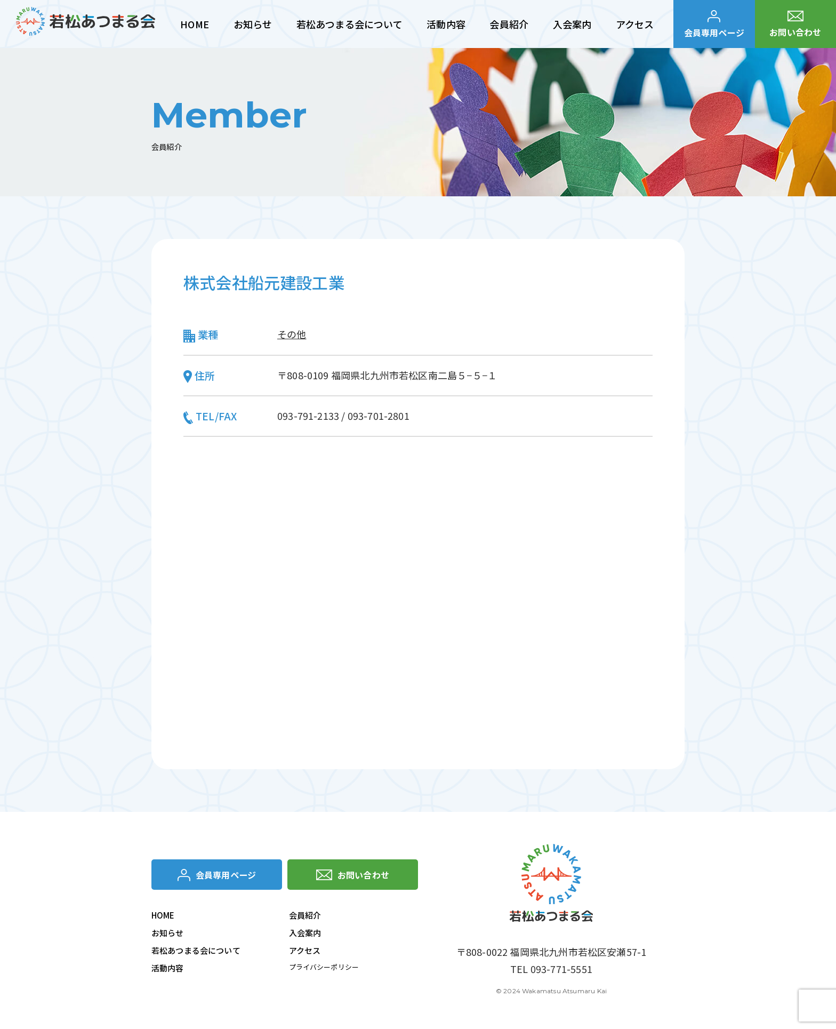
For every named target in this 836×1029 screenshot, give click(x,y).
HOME (163, 917)
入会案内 (305, 934)
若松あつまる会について (195, 952)
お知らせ (167, 934)
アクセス (305, 952)
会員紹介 (305, 917)
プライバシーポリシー (327, 969)
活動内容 (167, 970)
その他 (292, 334)
